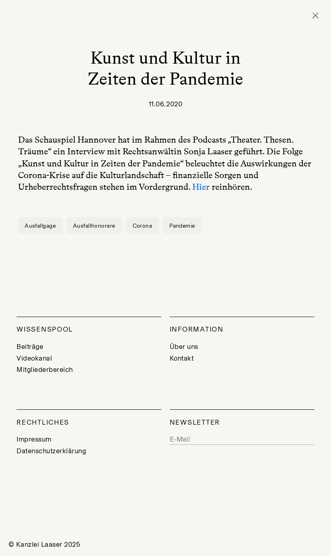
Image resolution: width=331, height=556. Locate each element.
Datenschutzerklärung (51, 451)
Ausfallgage (40, 225)
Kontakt (182, 358)
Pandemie (182, 225)
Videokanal (34, 358)
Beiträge (30, 346)
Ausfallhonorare (94, 225)
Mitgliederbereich (45, 369)
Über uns (184, 346)
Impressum (34, 439)
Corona (142, 225)
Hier (201, 187)
